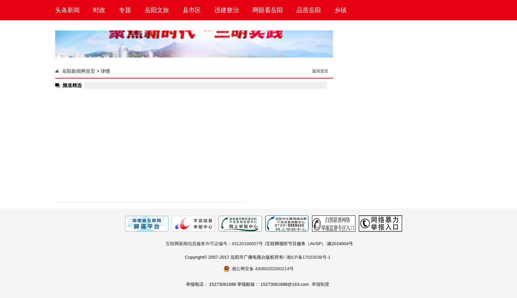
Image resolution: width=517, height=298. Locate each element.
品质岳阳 (308, 10)
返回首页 (320, 71)
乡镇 (340, 10)
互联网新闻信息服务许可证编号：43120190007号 (214, 243)
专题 (125, 10)
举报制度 (320, 284)
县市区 (192, 10)
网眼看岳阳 (267, 10)
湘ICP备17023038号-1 (308, 257)
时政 (99, 10)
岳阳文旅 (157, 10)
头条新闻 (67, 10)
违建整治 (226, 10)
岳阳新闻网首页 (78, 71)
